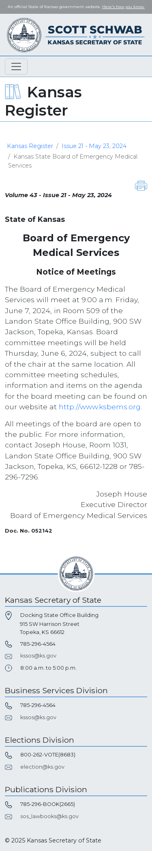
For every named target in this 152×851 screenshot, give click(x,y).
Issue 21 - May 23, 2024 (94, 146)
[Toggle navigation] (16, 66)
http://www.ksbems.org (100, 406)
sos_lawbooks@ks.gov (49, 816)
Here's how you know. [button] (123, 6)
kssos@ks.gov (38, 656)
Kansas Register (30, 146)
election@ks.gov (42, 767)
